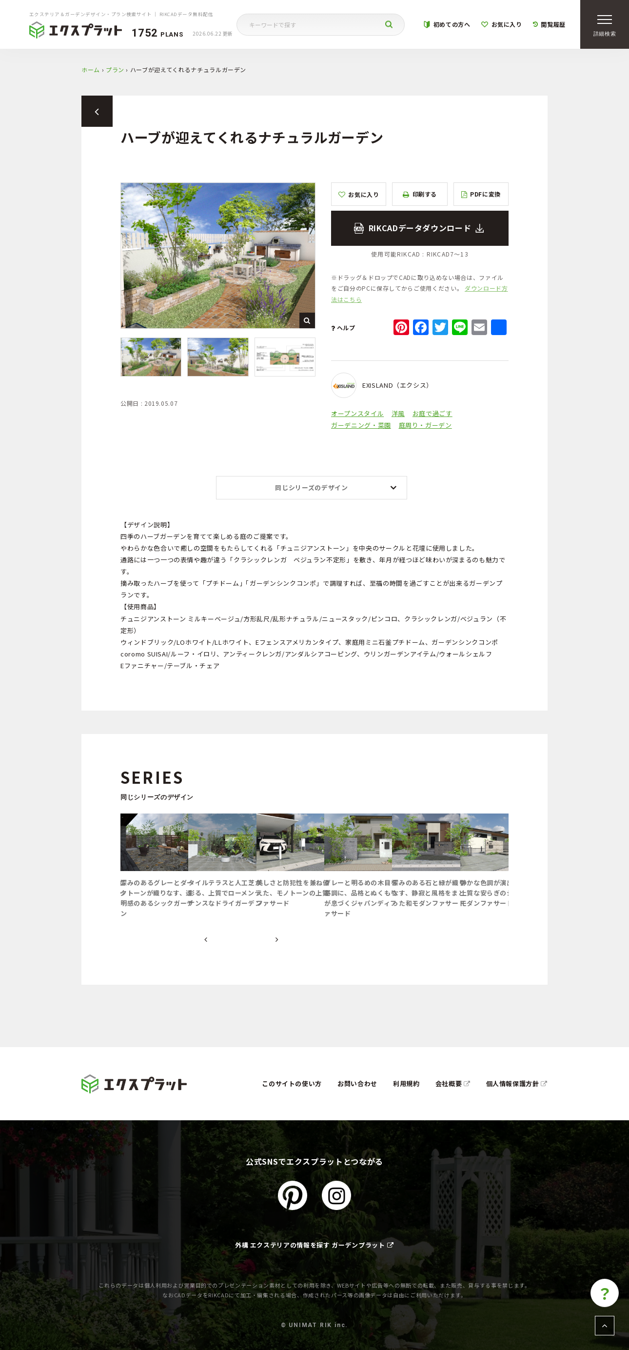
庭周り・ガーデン (425, 425)
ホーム (90, 69)
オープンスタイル (357, 413)
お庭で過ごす (432, 413)
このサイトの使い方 (292, 1083)
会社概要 (453, 1083)
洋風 (398, 413)
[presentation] (205, 940)
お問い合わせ (357, 1083)
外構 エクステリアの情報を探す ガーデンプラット (314, 1245)
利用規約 (406, 1083)
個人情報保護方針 (517, 1083)
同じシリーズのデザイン (311, 487)
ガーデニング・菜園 (361, 425)
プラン (115, 69)
